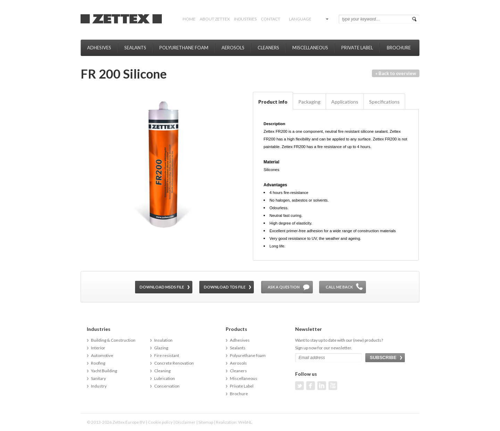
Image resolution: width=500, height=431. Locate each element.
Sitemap (205, 422)
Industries (245, 19)
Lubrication (164, 378)
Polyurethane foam (183, 47)
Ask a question (284, 287)
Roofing (98, 363)
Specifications (384, 102)
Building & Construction (113, 340)
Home (189, 19)
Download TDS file (224, 287)
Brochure (399, 47)
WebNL (245, 422)
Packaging (309, 102)
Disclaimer (185, 422)
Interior (98, 347)
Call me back (339, 287)
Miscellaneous (310, 47)
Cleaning (162, 370)
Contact (270, 19)
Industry (99, 386)
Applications (344, 102)
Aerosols (233, 47)
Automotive (102, 355)
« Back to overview (395, 73)
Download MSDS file (162, 287)
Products (236, 329)
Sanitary (98, 378)
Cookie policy (160, 422)
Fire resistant (166, 355)
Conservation (167, 386)
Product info (273, 102)
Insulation (163, 340)
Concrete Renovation (174, 363)
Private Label (357, 47)
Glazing (161, 347)
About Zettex (215, 19)
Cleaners (268, 47)
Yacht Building (104, 370)
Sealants (135, 47)
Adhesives (99, 47)
